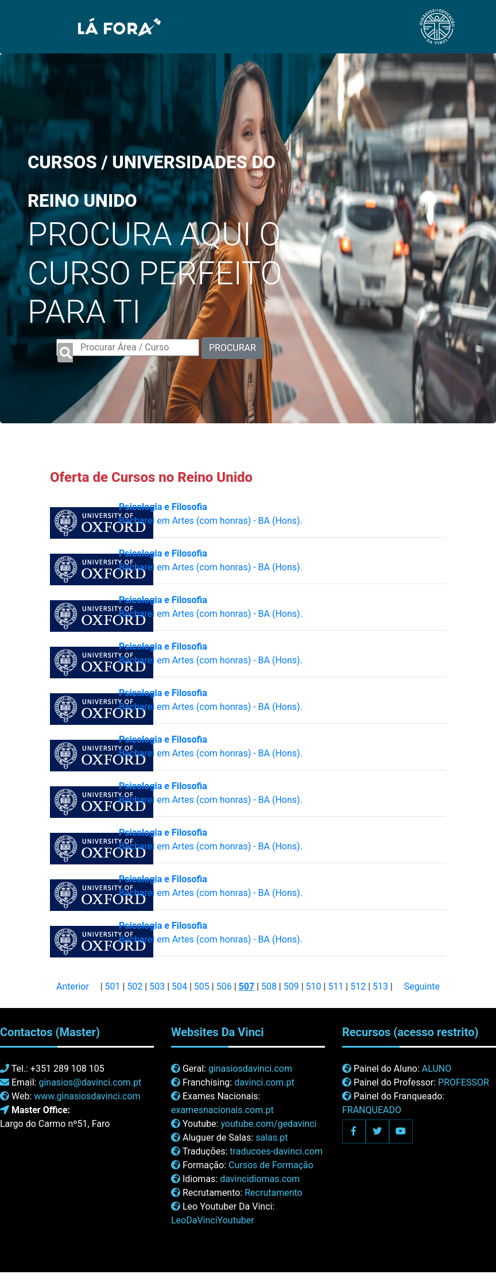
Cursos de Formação (270, 1165)
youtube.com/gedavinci (268, 1123)
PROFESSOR (463, 1082)
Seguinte (422, 986)
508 (269, 986)
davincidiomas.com (260, 1178)
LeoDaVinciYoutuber (212, 1220)
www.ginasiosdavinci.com (87, 1096)
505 (202, 986)
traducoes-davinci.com (276, 1151)
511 (335, 986)
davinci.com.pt (264, 1082)
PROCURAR (232, 347)
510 (313, 986)
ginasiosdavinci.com (250, 1068)
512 (358, 986)
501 (113, 986)
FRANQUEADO (371, 1110)
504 (179, 986)
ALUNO (436, 1068)
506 (224, 986)
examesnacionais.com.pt (222, 1110)
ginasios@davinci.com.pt (89, 1082)
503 (157, 986)
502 (134, 986)
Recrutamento (273, 1192)
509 (291, 986)
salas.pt (271, 1137)
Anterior (72, 986)
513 (380, 986)
